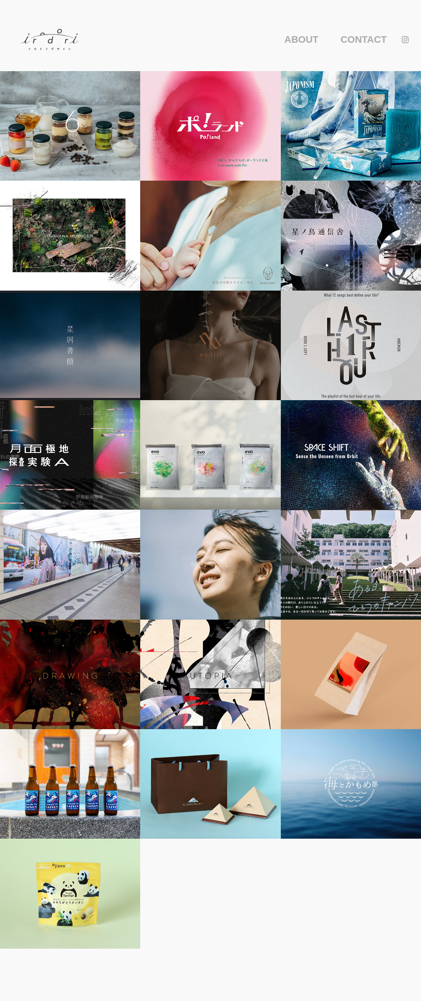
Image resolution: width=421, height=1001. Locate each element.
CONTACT (364, 39)
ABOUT (301, 39)
